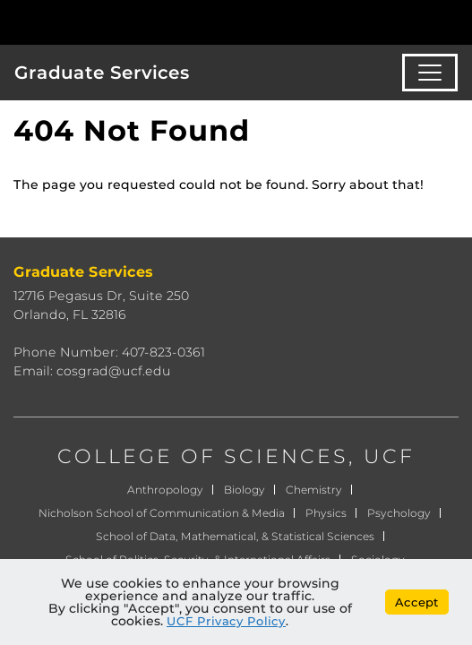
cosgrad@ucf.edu (113, 371)
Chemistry (314, 489)
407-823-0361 (163, 352)
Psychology (399, 513)
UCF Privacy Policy (226, 621)
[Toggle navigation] (430, 72)
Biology (244, 489)
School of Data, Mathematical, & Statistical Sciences (235, 536)
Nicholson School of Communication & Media (162, 513)
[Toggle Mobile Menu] (454, 21)
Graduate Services (102, 72)
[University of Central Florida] (136, 22)
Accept (417, 602)
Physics (326, 513)
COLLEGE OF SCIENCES (202, 456)
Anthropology (165, 489)
